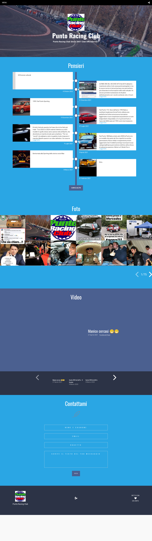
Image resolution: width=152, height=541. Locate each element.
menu (4, 2)
